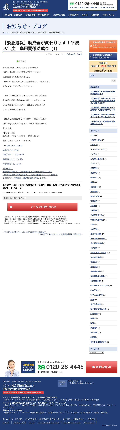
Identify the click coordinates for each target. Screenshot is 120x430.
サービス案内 (16, 419)
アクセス (75, 7)
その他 (93, 154)
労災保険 (94, 229)
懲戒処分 (94, 262)
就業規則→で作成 (103, 66)
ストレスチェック (97, 149)
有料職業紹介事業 (97, 276)
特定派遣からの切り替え (100, 286)
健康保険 (94, 187)
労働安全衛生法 (96, 215)
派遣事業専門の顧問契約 (102, 56)
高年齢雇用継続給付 (98, 342)
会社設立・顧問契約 (13, 15)
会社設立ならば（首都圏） (13, 159)
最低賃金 (94, 267)
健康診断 (94, 192)
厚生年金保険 (95, 234)
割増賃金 (94, 201)
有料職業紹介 (95, 271)
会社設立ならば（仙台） (12, 164)
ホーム (5, 32)
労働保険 (94, 210)
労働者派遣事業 (96, 220)
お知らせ (94, 145)
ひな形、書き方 (96, 159)
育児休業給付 (95, 304)
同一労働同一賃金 (97, 239)
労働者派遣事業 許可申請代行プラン (104, 46)
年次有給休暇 (95, 257)
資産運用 (94, 328)
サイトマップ (110, 7)
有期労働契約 (95, 281)
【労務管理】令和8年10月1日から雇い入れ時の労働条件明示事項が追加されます (102, 101)
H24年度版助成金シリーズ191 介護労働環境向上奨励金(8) (60, 234)
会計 (92, 182)
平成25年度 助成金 (74, 54)
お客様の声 (73, 15)
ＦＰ (92, 135)
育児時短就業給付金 (98, 309)
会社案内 (95, 15)
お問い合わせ (108, 15)
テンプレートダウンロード (48, 422)
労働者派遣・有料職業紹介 (38, 15)
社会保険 (94, 290)
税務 (92, 300)
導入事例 (91, 419)
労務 (92, 225)
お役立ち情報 (59, 15)
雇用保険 (94, 333)
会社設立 (94, 178)
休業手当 (94, 173)
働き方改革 (94, 196)
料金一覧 (55, 419)
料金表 (85, 15)
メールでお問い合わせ (43, 207)
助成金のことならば (10, 150)
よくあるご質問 (88, 7)
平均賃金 (94, 248)
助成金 (93, 206)
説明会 (93, 318)
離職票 (93, 337)
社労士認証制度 (96, 295)
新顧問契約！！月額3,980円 (13, 155)
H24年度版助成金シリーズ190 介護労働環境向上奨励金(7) (25, 232)
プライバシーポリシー (71, 422)
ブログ (99, 7)
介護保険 (94, 168)
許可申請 (94, 314)
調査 (92, 323)
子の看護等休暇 (96, 243)
